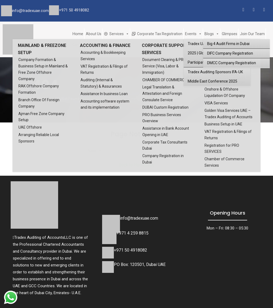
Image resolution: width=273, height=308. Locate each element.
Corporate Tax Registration (159, 34)
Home (78, 33)
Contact (79, 44)
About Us (93, 34)
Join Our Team (252, 34)
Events (193, 33)
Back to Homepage (136, 164)
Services (119, 33)
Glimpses (229, 34)
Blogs (211, 33)
